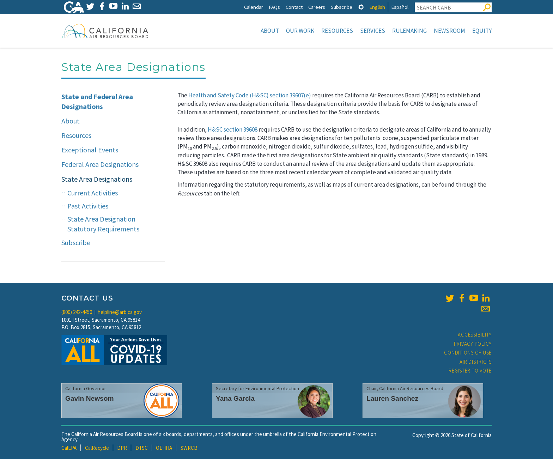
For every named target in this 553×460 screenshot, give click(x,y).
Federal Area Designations (100, 165)
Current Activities (92, 193)
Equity (482, 31)
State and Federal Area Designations (97, 102)
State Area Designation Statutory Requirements (103, 224)
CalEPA (69, 448)
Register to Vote (470, 371)
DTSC (141, 448)
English (377, 7)
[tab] (361, 6)
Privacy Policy (473, 344)
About (270, 31)
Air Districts (476, 362)
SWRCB (189, 448)
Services (372, 31)
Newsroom (449, 31)
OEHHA (164, 448)
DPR (122, 448)
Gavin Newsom (89, 399)
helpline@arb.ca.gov (120, 312)
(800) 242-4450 (76, 312)
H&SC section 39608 (232, 130)
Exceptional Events (89, 150)
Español (399, 7)
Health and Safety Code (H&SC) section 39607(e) (249, 96)
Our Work (300, 31)
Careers (316, 7)
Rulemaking (409, 31)
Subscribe (341, 7)
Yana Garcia (235, 399)
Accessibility (475, 335)
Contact (294, 7)
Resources (337, 31)
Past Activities (87, 206)
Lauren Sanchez (392, 399)
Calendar (253, 7)
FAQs (274, 7)
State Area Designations (96, 179)
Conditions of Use (468, 353)
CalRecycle (97, 448)
